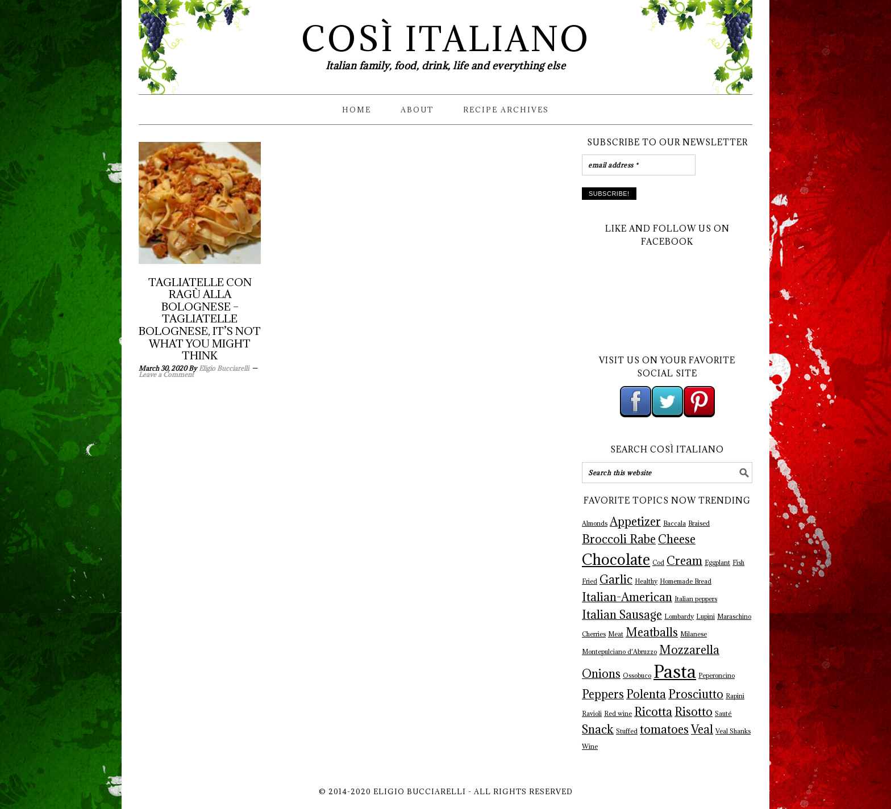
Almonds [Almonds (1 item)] (594, 523)
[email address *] (639, 164)
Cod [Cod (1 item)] (658, 563)
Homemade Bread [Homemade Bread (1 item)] (685, 581)
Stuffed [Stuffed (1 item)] (627, 731)
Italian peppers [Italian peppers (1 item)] (696, 599)
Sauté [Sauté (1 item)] (723, 714)
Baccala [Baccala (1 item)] (674, 523)
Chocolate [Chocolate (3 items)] (616, 559)
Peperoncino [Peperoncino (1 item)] (716, 676)
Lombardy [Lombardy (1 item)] (679, 617)
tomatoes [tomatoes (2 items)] (664, 729)
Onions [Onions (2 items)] (601, 674)
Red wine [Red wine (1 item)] (618, 714)
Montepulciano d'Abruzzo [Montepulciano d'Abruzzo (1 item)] (619, 652)
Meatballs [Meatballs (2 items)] (652, 632)
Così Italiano (445, 39)
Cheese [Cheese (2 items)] (677, 539)
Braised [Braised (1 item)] (699, 523)
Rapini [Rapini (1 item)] (735, 696)
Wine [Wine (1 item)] (590, 747)
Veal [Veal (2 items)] (702, 729)
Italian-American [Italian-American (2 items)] (627, 597)
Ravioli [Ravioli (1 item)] (592, 714)
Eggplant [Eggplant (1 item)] (717, 563)
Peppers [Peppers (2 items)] (603, 694)
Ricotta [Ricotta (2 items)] (653, 712)
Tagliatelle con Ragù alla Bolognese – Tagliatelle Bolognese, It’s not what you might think (200, 319)
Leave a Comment (166, 374)
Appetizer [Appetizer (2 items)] (635, 521)
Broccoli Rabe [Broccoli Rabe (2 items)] (619, 539)
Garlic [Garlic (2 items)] (615, 579)
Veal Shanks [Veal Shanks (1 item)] (733, 731)
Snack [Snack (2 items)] (598, 729)
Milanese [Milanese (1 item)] (693, 634)
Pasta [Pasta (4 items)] (674, 671)
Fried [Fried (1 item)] (589, 581)
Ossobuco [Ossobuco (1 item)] (637, 676)
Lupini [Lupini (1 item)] (705, 617)
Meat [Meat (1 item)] (615, 634)
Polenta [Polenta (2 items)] (646, 694)
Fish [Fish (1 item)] (738, 563)
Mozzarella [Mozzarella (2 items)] (689, 650)
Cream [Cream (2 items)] (684, 561)
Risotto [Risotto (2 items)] (694, 712)
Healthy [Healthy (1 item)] (646, 581)
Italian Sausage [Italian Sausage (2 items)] (622, 614)
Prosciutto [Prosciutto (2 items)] (695, 694)
